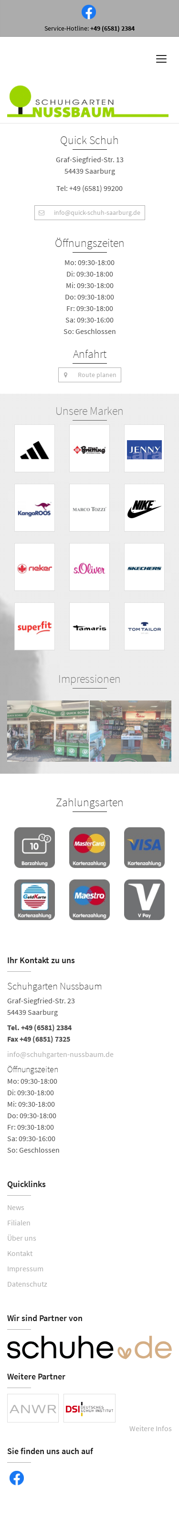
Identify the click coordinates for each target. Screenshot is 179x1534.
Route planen (87, 374)
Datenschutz (27, 1284)
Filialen (19, 1222)
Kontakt (19, 1253)
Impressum (25, 1268)
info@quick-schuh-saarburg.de (87, 212)
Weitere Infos (150, 1428)
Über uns (21, 1238)
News (15, 1207)
